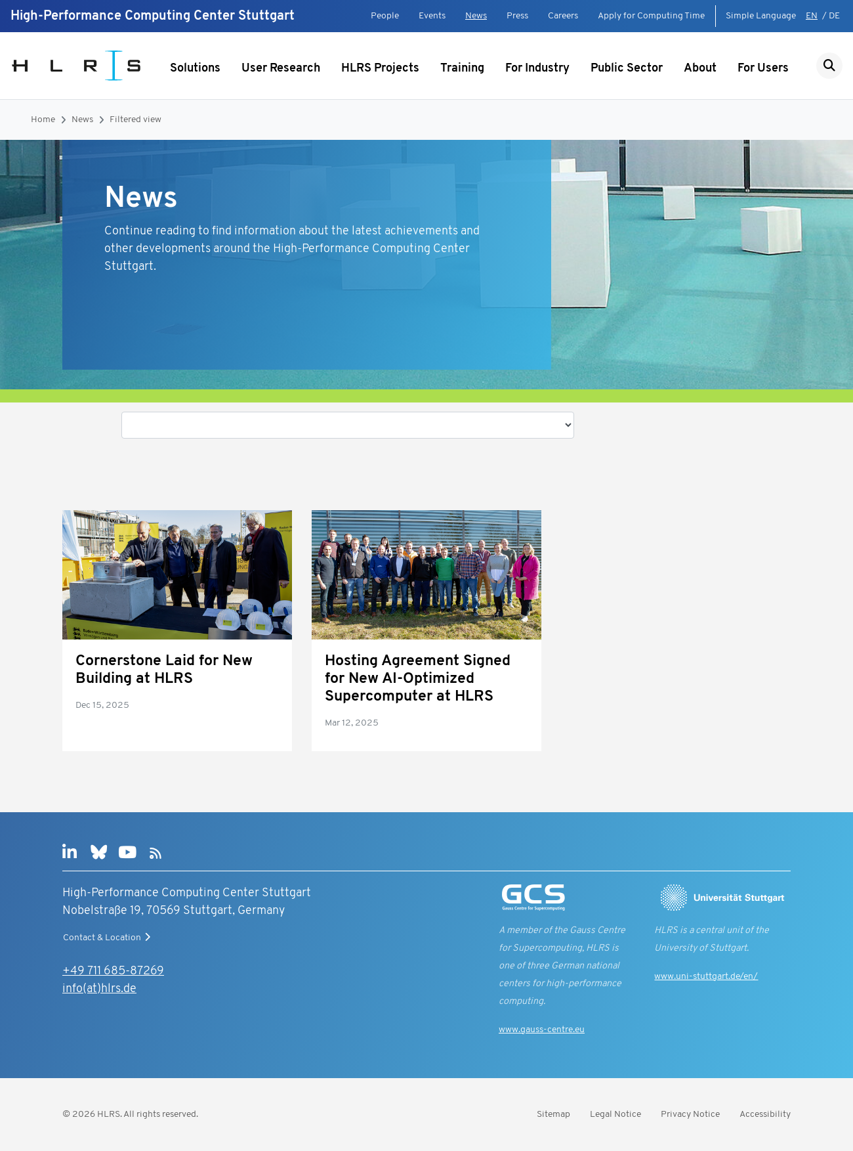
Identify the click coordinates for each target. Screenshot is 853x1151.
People (385, 16)
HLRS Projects (380, 68)
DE (834, 16)
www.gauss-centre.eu (542, 1030)
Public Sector (627, 68)
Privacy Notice (690, 1114)
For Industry (537, 68)
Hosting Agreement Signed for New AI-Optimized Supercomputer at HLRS (417, 679)
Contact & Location (108, 937)
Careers (563, 16)
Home (43, 120)
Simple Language (761, 16)
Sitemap (553, 1114)
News (476, 16)
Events (432, 16)
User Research (280, 68)
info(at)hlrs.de (99, 989)
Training (462, 68)
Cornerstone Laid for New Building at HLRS (164, 670)
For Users (763, 68)
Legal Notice (615, 1114)
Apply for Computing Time (651, 16)
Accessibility (765, 1114)
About (700, 68)
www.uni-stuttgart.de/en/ (706, 977)
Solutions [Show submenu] (195, 68)
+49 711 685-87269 (113, 971)
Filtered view (135, 120)
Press (517, 16)
